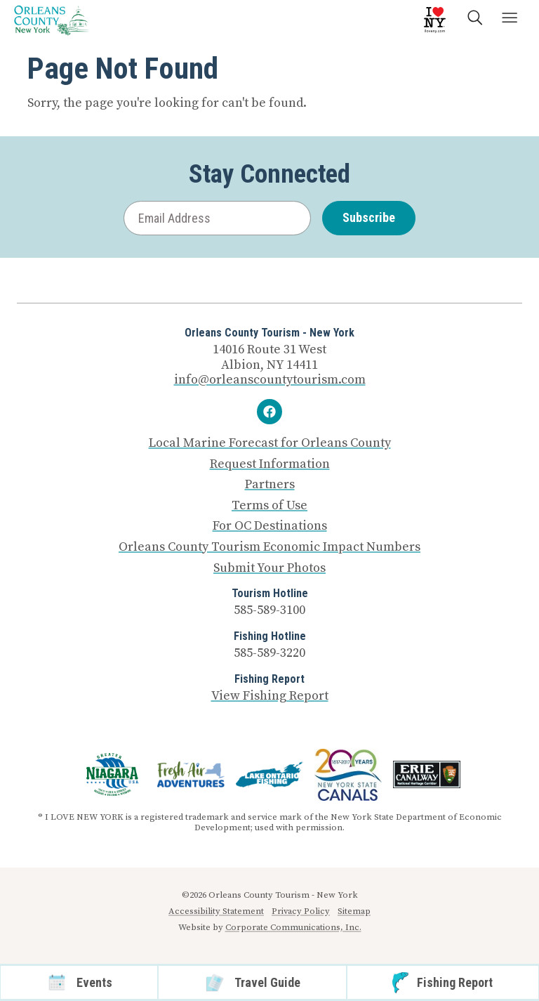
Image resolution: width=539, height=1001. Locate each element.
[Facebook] (269, 411)
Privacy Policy (301, 911)
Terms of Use (269, 505)
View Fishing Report (269, 696)
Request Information (270, 464)
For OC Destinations (270, 526)
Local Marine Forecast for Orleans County (270, 443)
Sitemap (354, 911)
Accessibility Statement (216, 911)
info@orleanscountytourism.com (270, 380)
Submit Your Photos (269, 568)
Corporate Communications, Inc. (293, 927)
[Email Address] (217, 218)
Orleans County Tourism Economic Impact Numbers (269, 547)
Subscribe (368, 217)
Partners (270, 484)
